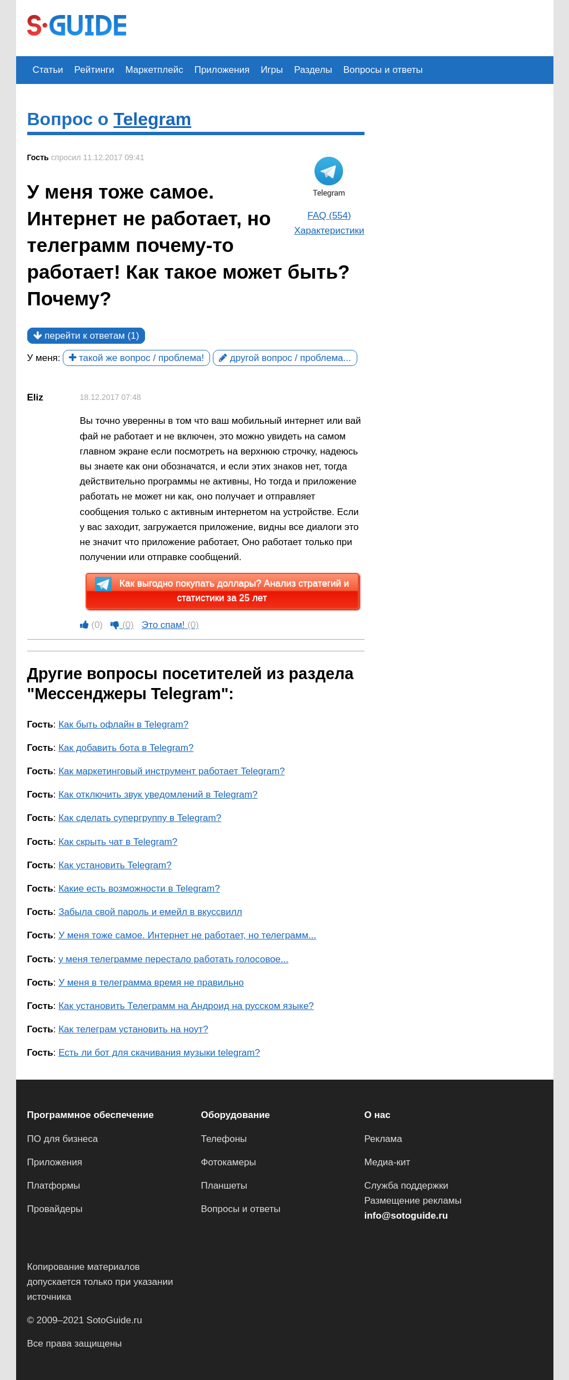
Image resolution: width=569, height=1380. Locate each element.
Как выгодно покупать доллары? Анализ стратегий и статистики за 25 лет (222, 590)
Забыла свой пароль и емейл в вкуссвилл (150, 912)
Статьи (48, 70)
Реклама (383, 1139)
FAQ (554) (329, 215)
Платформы (54, 1185)
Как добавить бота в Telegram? (125, 748)
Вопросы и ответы (383, 70)
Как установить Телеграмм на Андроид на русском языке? (186, 1006)
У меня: (44, 358)
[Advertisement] (339, 27)
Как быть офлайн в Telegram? (123, 724)
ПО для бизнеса (62, 1139)
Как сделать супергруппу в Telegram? (139, 818)
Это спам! (170, 625)
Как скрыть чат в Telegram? (117, 842)
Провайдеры (55, 1209)
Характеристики (329, 230)
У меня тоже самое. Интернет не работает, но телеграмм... (187, 935)
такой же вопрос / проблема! (136, 358)
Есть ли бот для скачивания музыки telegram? (159, 1052)
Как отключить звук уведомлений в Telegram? (157, 794)
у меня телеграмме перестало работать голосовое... (173, 959)
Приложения (221, 70)
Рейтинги (94, 70)
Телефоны (224, 1139)
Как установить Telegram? (115, 865)
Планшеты (224, 1185)
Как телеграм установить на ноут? (133, 1029)
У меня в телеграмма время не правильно (151, 982)
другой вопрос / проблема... (285, 358)
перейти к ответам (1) (86, 335)
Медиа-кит (388, 1162)
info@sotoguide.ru (406, 1215)
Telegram (152, 119)
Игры (272, 70)
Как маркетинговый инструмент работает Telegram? (171, 771)
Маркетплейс (154, 70)
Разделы (313, 70)
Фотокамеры (228, 1162)
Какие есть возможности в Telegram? (139, 888)
